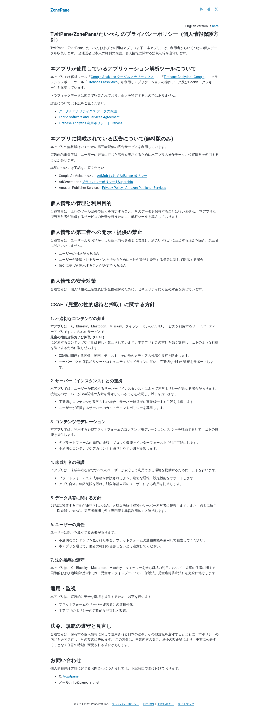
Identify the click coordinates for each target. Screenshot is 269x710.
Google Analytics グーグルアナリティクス (122, 77)
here (215, 26)
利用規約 (148, 704)
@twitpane (71, 676)
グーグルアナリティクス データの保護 (88, 111)
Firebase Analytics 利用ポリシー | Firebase (91, 123)
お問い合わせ (166, 704)
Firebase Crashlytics (102, 82)
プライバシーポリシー (125, 704)
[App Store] (209, 9)
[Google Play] (201, 9)
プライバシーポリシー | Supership (107, 182)
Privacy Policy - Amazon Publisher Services (134, 188)
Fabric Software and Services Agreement (89, 117)
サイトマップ (186, 704)
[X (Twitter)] (216, 9)
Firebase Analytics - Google (184, 77)
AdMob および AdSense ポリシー (122, 176)
